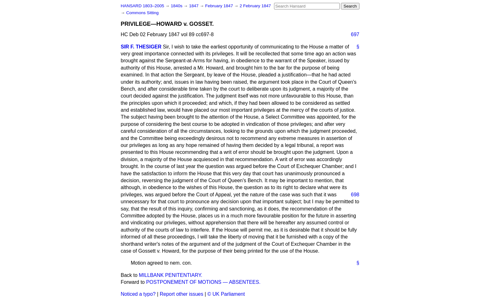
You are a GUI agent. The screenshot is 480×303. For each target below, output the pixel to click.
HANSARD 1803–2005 (142, 5)
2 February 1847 (255, 5)
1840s (177, 5)
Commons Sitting (142, 12)
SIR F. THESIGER (141, 46)
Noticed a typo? (138, 294)
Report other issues (181, 294)
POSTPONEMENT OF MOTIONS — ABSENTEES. (203, 282)
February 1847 (219, 5)
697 (355, 34)
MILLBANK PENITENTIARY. (170, 275)
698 (355, 194)
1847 (194, 5)
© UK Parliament (226, 294)
